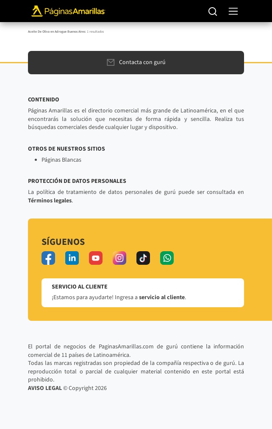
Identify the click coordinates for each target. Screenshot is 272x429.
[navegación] (233, 11)
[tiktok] (143, 258)
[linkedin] (72, 258)
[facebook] (48, 258)
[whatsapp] (167, 258)
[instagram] (119, 258)
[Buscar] (212, 11)
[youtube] (96, 258)
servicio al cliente (162, 297)
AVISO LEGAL (45, 388)
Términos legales (50, 200)
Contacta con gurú (136, 62)
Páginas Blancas (61, 160)
